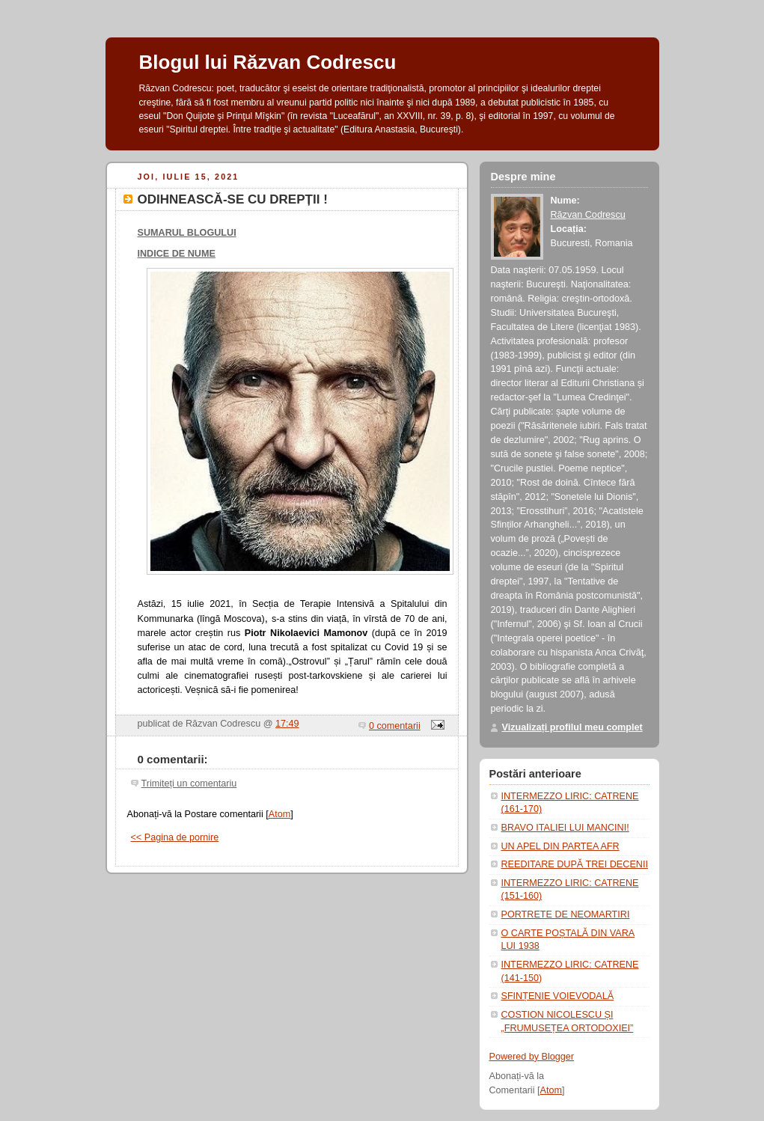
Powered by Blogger (532, 1056)
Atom (279, 814)
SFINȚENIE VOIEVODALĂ (557, 996)
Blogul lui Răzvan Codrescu (268, 62)
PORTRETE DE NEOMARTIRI (565, 914)
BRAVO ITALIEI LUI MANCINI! (565, 827)
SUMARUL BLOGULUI (187, 232)
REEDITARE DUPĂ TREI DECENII (574, 864)
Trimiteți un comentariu (189, 783)
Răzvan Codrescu (588, 215)
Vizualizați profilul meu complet (572, 727)
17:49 (287, 723)
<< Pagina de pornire (175, 837)
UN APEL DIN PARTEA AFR (560, 846)
